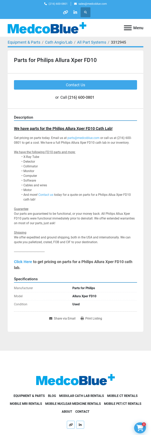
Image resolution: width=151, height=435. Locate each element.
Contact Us (75, 84)
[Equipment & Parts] (24, 42)
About (67, 411)
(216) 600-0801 (58, 3)
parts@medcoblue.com (83, 138)
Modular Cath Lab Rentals (81, 396)
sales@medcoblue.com (92, 3)
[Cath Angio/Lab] (58, 42)
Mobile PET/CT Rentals (122, 404)
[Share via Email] (62, 318)
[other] (65, 12)
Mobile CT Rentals (122, 396)
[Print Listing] (91, 318)
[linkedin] (75, 12)
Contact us (45, 195)
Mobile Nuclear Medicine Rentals (73, 404)
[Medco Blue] (75, 379)
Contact (82, 411)
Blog (52, 396)
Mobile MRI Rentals (26, 404)
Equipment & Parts (29, 396)
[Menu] (128, 27)
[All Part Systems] (91, 42)
